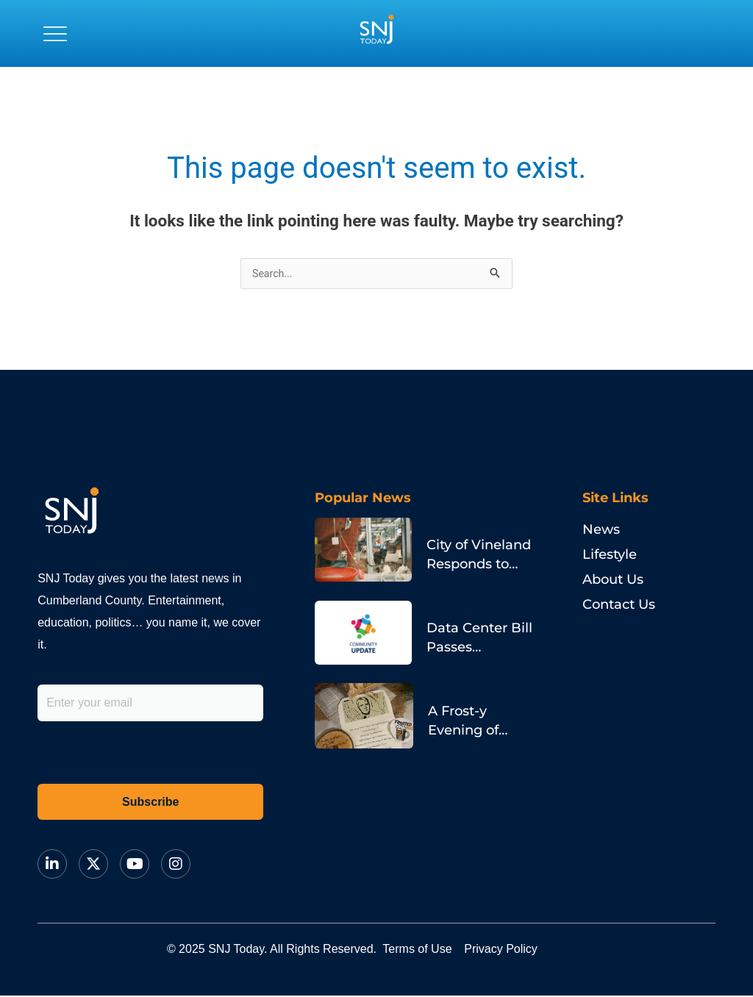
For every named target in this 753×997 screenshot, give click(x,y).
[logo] (376, 33)
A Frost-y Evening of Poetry (462, 706)
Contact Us (618, 606)
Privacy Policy (537, 950)
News (601, 531)
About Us (612, 581)
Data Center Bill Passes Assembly (479, 634)
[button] (55, 33)
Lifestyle (609, 556)
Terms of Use (429, 950)
